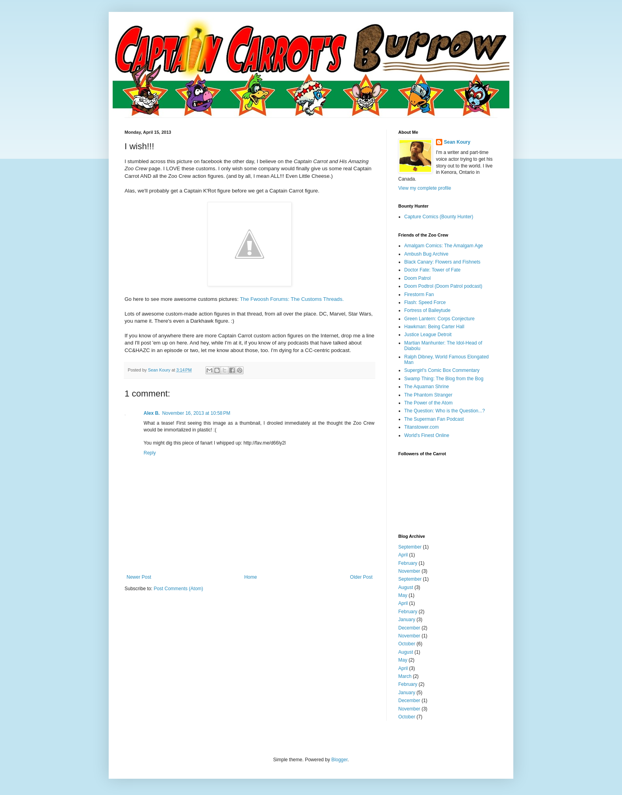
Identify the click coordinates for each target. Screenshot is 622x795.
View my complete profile (424, 188)
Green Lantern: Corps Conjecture (439, 318)
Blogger (339, 759)
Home (250, 577)
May (402, 595)
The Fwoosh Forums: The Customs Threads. (292, 299)
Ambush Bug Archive (426, 254)
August (405, 587)
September (410, 547)
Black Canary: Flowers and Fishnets (442, 262)
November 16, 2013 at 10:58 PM (196, 413)
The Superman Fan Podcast (434, 419)
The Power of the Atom (428, 403)
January (406, 619)
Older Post (361, 577)
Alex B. (152, 413)
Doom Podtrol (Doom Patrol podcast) (443, 286)
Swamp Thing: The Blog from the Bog (444, 378)
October (406, 644)
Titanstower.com (421, 427)
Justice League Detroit (427, 334)
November (409, 571)
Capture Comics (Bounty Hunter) (438, 216)
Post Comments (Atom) (178, 588)
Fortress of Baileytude (427, 310)
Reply (150, 453)
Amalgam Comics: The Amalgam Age (443, 245)
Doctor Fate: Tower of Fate (432, 270)
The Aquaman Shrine (426, 386)
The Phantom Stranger (428, 395)
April (403, 555)
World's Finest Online (426, 435)
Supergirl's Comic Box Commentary (442, 370)
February (407, 563)
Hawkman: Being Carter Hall (434, 326)
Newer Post (139, 577)
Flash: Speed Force (425, 302)
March (404, 676)
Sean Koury (457, 142)
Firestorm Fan (419, 294)
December (409, 628)
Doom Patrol (417, 278)
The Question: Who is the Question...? (444, 411)
